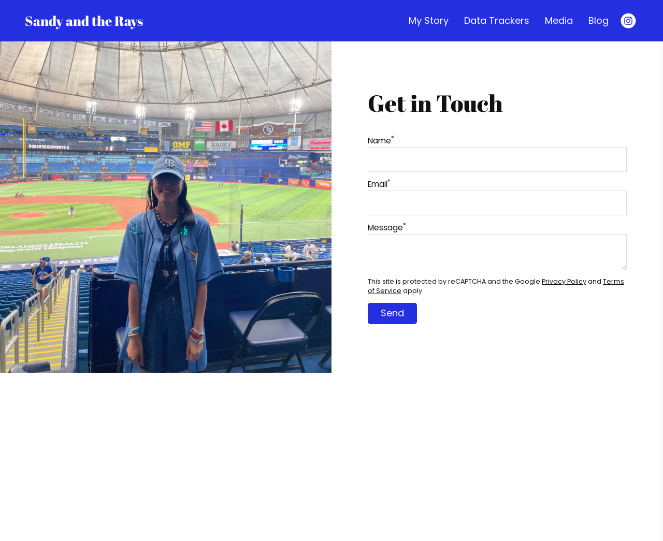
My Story (429, 20)
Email (379, 184)
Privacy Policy (564, 281)
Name (381, 140)
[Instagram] (628, 20)
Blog (598, 20)
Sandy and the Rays (84, 20)
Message (387, 227)
